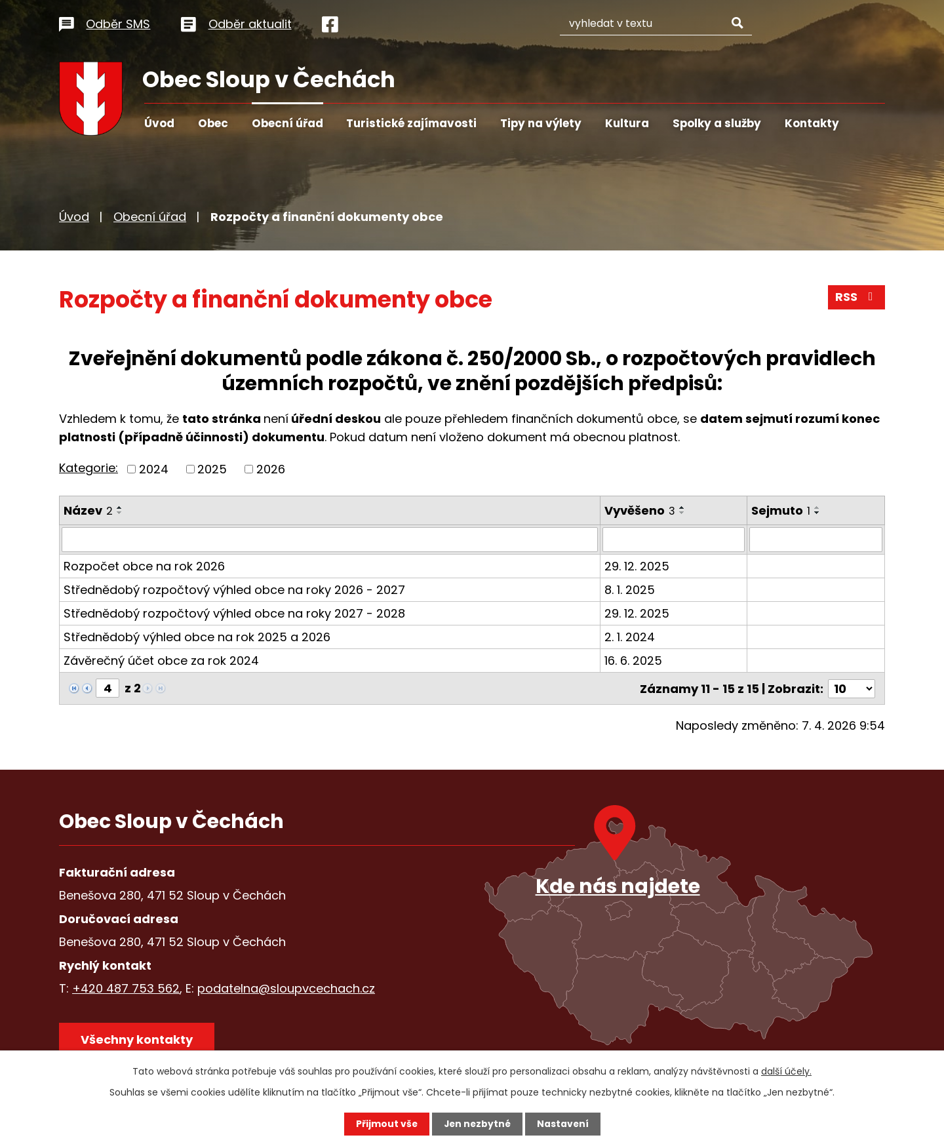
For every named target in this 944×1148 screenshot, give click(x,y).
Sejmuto (780, 510)
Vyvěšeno (639, 510)
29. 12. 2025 (636, 566)
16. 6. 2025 (633, 660)
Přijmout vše (385, 1123)
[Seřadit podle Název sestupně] (120, 512)
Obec (213, 123)
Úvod (159, 123)
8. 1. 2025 (629, 590)
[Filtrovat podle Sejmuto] (815, 539)
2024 (153, 469)
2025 (212, 469)
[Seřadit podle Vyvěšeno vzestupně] (682, 507)
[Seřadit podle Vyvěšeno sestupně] (682, 512)
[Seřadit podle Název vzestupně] (120, 507)
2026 (270, 469)
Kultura (627, 123)
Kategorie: (88, 468)
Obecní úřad (287, 123)
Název (88, 510)
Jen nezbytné (476, 1123)
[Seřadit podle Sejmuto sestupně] (817, 512)
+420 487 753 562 (126, 988)
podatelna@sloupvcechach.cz (286, 988)
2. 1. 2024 (629, 637)
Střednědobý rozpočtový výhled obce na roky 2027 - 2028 (234, 613)
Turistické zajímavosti (411, 123)
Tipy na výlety (540, 123)
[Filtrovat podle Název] (330, 539)
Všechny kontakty (137, 1039)
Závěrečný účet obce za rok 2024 (161, 660)
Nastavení (564, 1123)
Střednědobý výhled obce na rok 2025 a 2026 (197, 637)
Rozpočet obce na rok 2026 (144, 566)
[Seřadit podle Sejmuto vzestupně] (817, 507)
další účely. (786, 1071)
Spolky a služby (717, 123)
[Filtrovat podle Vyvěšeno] (673, 539)
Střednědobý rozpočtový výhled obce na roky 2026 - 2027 (234, 590)
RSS (856, 298)
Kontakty (812, 123)
